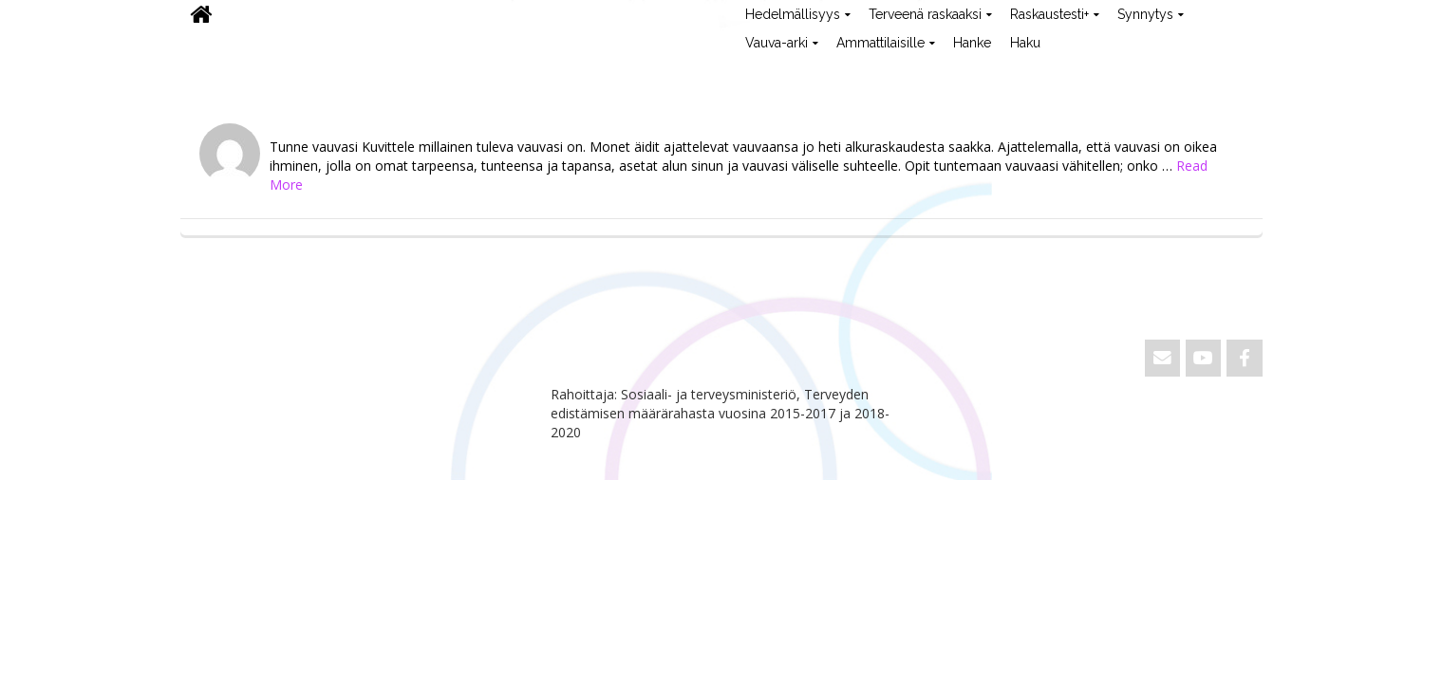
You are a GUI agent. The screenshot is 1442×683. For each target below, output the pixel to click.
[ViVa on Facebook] (1244, 358)
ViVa (212, 71)
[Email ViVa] (1162, 358)
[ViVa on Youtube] (1203, 358)
